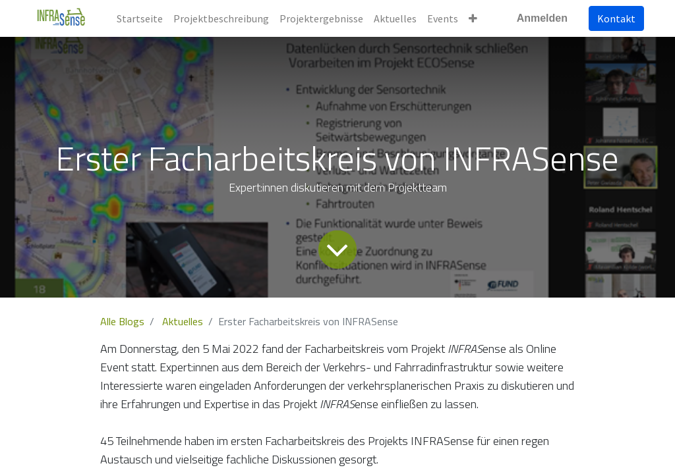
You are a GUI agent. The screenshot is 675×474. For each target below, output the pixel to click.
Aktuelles (182, 321)
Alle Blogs (122, 321)
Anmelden (542, 18)
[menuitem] (139, 18)
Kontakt (616, 18)
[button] (473, 18)
